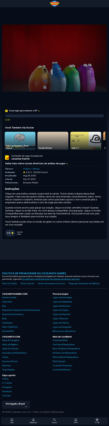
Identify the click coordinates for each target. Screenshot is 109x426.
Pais (4, 306)
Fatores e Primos (10, 361)
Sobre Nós (7, 302)
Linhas (5, 357)
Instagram (7, 387)
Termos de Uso (27, 283)
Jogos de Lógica (60, 310)
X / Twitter (7, 383)
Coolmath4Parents (62, 369)
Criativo (27, 169)
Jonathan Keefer (20, 158)
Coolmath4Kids (60, 340)
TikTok (5, 379)
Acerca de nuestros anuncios (51, 283)
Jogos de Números (62, 306)
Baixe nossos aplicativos (64, 331)
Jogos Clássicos (60, 318)
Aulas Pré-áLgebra (10, 340)
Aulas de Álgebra (10, 344)
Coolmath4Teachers (62, 365)
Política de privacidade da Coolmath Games (34, 273)
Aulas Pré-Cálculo (10, 348)
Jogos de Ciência (61, 323)
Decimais (6, 365)
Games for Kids (9, 297)
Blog (4, 318)
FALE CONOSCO (10, 327)
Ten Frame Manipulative (64, 344)
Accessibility (8, 331)
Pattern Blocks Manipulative (65, 357)
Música (36, 169)
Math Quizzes (59, 361)
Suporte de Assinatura (12, 314)
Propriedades (8, 369)
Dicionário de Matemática (14, 353)
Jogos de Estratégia (62, 297)
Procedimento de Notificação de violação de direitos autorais (51, 279)
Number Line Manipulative (65, 353)
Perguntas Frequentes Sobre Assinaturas (21, 310)
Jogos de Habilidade (62, 302)
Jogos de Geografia (62, 327)
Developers (7, 323)
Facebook (7, 391)
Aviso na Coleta (9, 283)
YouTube (6, 395)
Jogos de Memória (61, 314)
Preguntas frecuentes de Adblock (84, 283)
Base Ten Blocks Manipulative (66, 348)
